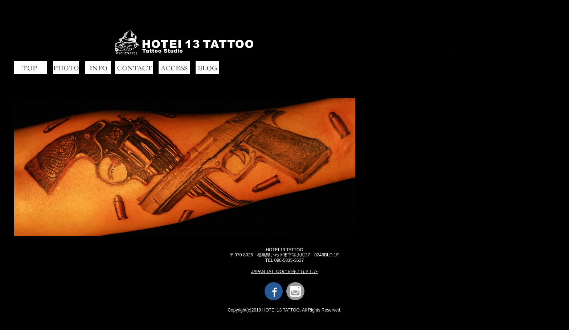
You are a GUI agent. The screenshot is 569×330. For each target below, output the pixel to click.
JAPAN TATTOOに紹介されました (284, 271)
